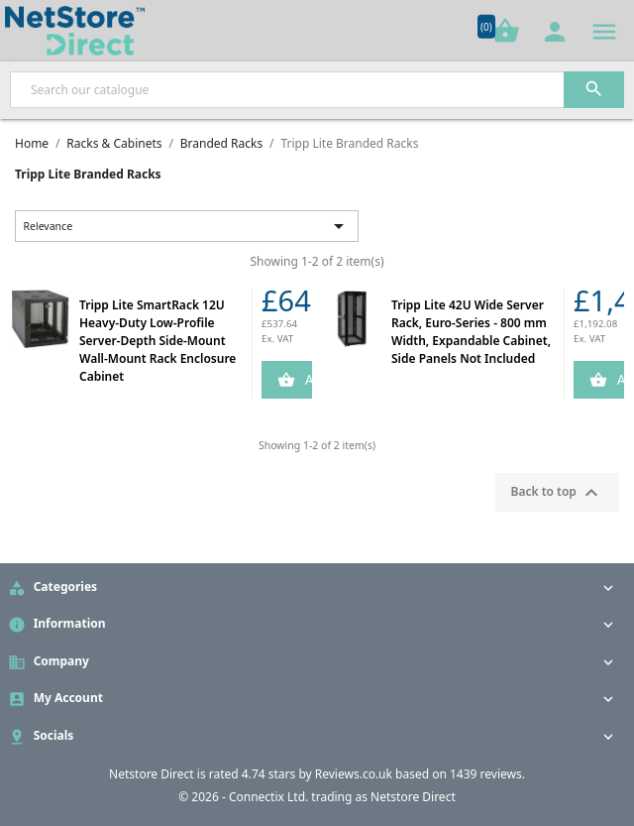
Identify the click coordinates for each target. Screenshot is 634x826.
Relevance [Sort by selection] (187, 226)
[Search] (317, 89)
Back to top (557, 493)
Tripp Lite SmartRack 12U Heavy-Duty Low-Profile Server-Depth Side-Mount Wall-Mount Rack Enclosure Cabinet (157, 340)
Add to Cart (307, 379)
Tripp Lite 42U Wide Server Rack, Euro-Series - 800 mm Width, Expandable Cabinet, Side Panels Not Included (471, 331)
